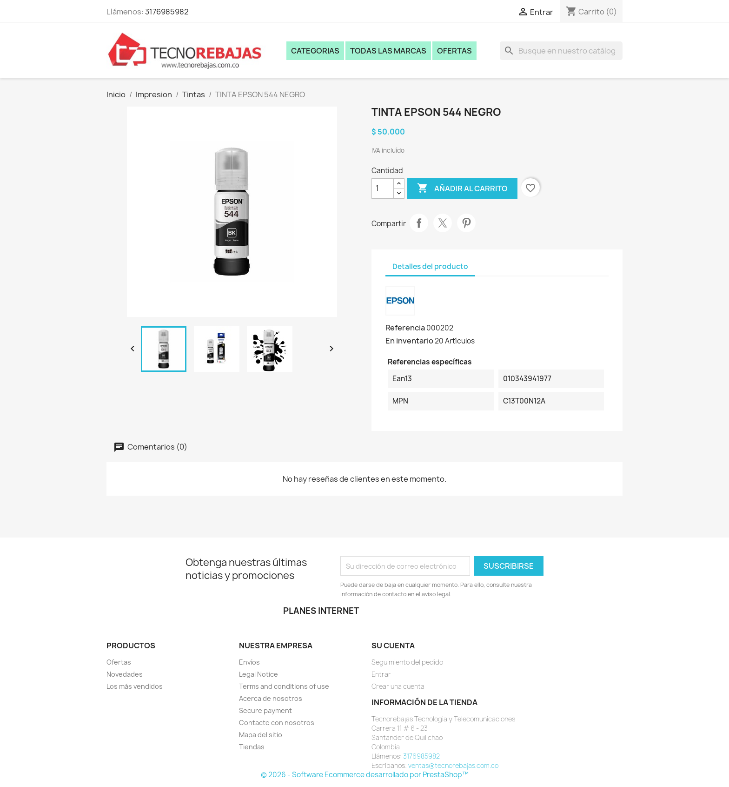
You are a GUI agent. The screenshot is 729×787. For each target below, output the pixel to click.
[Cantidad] (382, 188)
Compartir (419, 223)
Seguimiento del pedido (407, 662)
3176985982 (167, 12)
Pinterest (466, 223)
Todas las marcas (388, 51)
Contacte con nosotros (276, 722)
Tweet (442, 223)
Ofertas (454, 51)
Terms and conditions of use (284, 686)
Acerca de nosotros (270, 698)
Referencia (405, 327)
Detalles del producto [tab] (430, 266)
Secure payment (265, 710)
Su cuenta (393, 645)
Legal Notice (258, 674)
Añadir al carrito (462, 188)
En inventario (409, 340)
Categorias (315, 51)
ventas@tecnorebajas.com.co (453, 765)
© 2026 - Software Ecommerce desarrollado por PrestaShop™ (365, 775)
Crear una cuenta (397, 686)
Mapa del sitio (260, 734)
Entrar (381, 674)
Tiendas (252, 746)
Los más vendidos (134, 686)
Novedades (124, 674)
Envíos (249, 662)
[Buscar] (561, 50)
